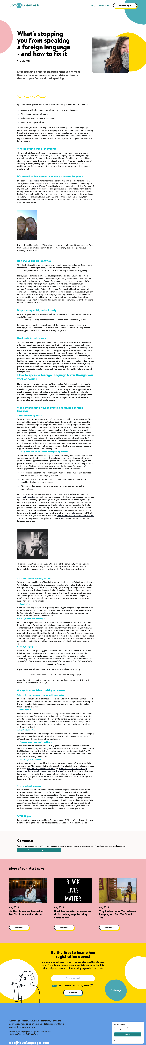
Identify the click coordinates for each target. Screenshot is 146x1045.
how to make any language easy (41, 768)
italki (73, 512)
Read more (19, 927)
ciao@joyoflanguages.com (29, 1043)
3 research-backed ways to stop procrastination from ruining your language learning (52, 770)
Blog (93, 5)
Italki (60, 504)
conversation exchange (27, 496)
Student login (125, 5)
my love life (36, 186)
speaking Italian (32, 180)
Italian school (104, 5)
